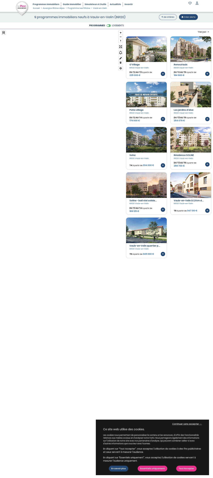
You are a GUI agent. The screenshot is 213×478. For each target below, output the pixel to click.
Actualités (115, 4)
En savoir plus (118, 468)
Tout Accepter (186, 468)
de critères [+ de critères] (167, 17)
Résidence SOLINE (184, 155)
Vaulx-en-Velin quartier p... (144, 245)
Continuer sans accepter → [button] (187, 423)
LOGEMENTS (118, 25)
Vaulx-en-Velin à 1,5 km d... (189, 200)
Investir (129, 4)
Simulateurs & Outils (95, 4)
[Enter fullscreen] (121, 47)
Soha (132, 155)
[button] (197, 3)
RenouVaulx (180, 64)
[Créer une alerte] (188, 17)
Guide (72, 4)
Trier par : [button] (202, 31)
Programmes (46, 4)
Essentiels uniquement (152, 468)
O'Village (134, 64)
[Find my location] (121, 68)
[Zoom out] (121, 37)
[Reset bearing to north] (121, 41)
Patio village (136, 109)
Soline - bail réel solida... (143, 200)
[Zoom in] (121, 33)
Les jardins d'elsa (183, 109)
